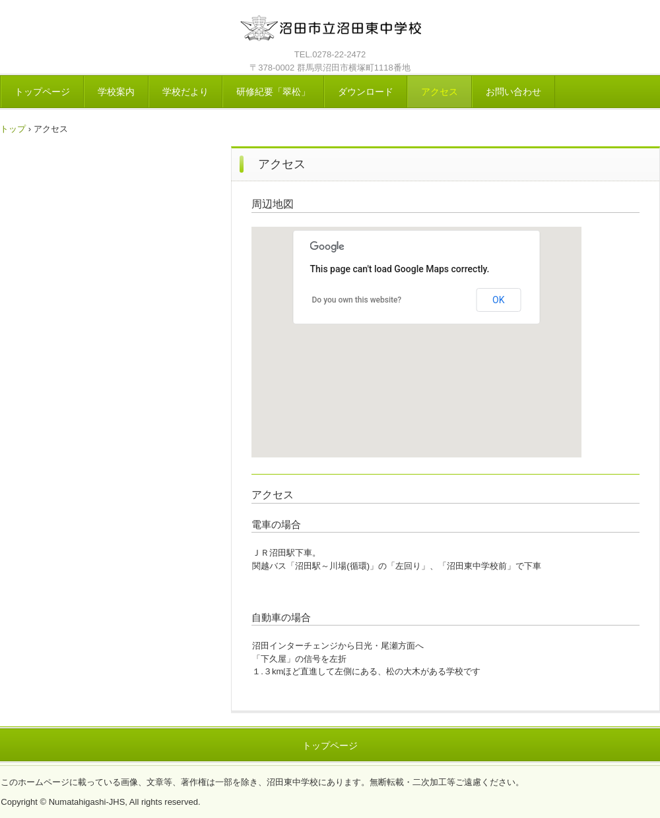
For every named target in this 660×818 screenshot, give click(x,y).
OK (498, 300)
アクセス (439, 91)
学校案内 (116, 91)
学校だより (185, 91)
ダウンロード (365, 91)
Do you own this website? (357, 300)
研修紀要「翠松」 (273, 91)
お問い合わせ (513, 91)
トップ (13, 129)
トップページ (42, 91)
